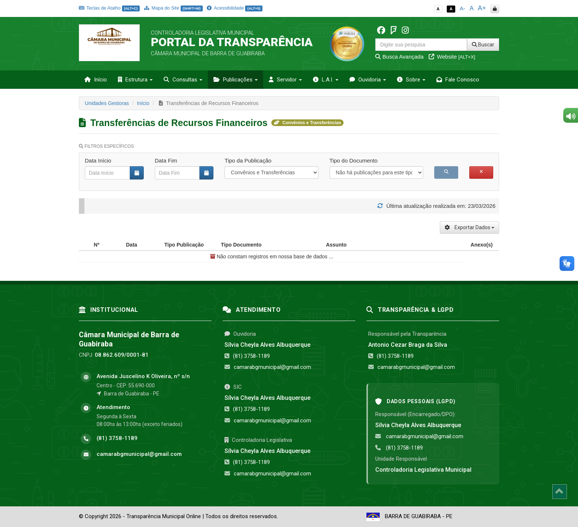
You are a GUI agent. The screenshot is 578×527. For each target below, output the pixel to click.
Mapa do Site (173, 8)
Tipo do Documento (353, 160)
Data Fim (166, 160)
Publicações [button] (235, 79)
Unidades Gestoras (107, 103)
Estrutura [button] (135, 79)
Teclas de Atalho (109, 8)
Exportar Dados (469, 227)
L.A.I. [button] (325, 79)
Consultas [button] (183, 79)
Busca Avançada (399, 56)
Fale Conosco (457, 79)
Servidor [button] (285, 79)
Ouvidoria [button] (367, 79)
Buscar (483, 45)
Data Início (98, 160)
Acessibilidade (234, 8)
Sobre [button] (411, 79)
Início (95, 79)
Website (452, 56)
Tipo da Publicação (247, 160)
